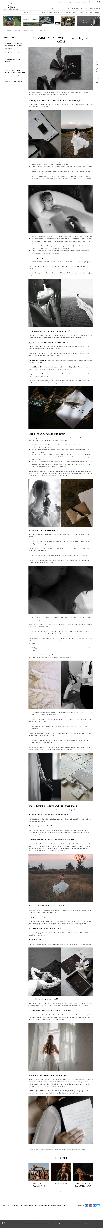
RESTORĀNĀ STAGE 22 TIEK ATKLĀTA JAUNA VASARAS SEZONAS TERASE (14, 44)
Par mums (85, 2)
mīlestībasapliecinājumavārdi (47, 1149)
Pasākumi (42, 12)
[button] (60, 1192)
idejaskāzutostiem (72, 1149)
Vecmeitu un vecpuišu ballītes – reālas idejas (14, 66)
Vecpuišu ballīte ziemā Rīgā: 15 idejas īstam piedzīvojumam (13, 77)
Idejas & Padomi (78, 12)
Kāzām (26, 12)
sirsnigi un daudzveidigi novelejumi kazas (35, 30)
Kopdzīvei (34, 12)
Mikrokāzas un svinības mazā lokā (14, 81)
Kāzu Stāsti (89, 12)
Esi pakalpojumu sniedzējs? (65, 2)
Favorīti (83, 8)
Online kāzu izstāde (53, 12)
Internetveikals (66, 12)
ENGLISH (97, 8)
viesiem (64, 1149)
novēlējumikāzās (34, 1149)
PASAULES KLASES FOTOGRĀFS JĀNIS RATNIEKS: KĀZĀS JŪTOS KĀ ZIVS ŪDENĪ (15, 71)
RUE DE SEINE (8, 48)
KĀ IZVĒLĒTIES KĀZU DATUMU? (12, 56)
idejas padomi (17, 30)
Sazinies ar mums (77, 2)
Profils (75, 8)
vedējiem (58, 1149)
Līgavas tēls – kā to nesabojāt (13, 52)
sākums (9, 30)
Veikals (97, 12)
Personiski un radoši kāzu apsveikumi (12, 60)
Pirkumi (90, 8)
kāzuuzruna (82, 1149)
